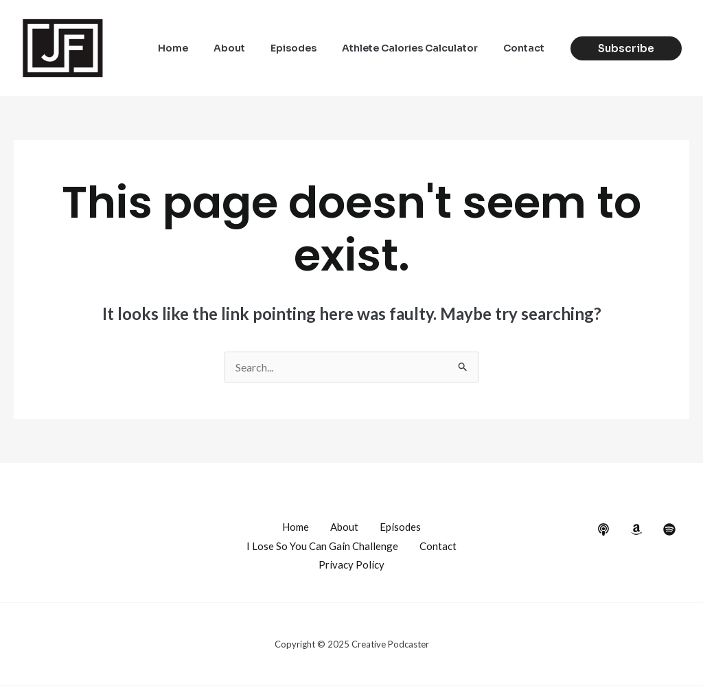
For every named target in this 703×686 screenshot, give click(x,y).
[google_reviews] (636, 529)
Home (200, 48)
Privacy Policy (351, 565)
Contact (526, 48)
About (250, 48)
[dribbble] (669, 529)
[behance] (603, 529)
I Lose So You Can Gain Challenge (322, 546)
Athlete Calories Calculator (419, 48)
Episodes (309, 48)
